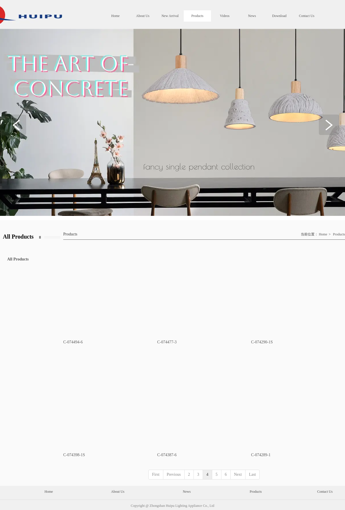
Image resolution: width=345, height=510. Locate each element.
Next (238, 474)
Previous (174, 474)
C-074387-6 (167, 455)
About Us (117, 492)
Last (252, 474)
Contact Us (325, 492)
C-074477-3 (167, 342)
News (187, 492)
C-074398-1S (74, 455)
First (156, 474)
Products (339, 234)
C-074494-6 (73, 342)
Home (323, 234)
